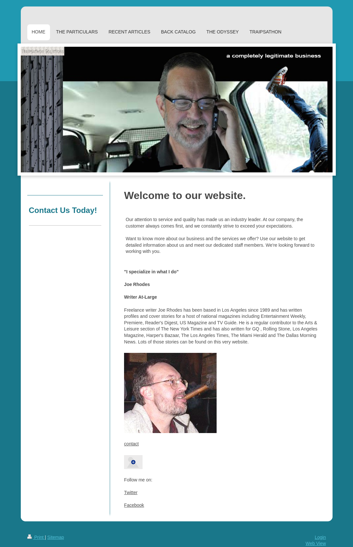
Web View (316, 543)
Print (36, 537)
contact (131, 443)
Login (320, 537)
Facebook (134, 505)
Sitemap (55, 537)
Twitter (130, 492)
